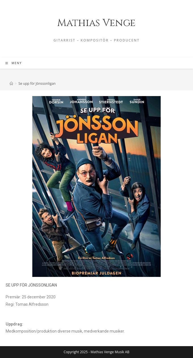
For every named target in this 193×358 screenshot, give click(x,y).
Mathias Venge (96, 23)
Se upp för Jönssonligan (37, 83)
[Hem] (11, 83)
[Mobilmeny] (13, 63)
